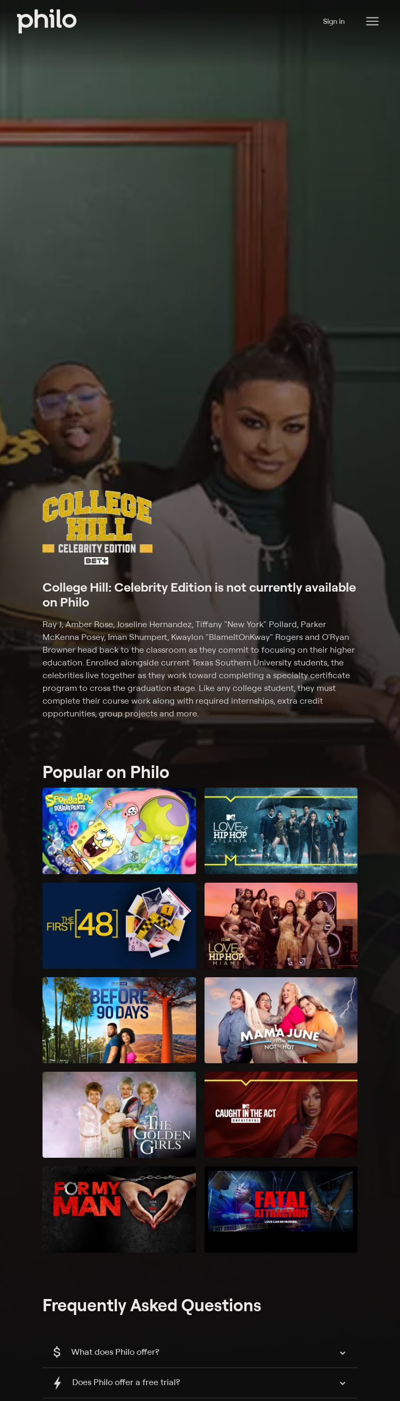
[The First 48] (119, 926)
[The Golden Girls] (119, 1115)
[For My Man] (119, 1209)
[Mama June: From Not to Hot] (281, 1020)
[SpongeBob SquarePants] (119, 831)
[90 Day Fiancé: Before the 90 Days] (119, 1020)
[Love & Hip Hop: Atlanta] (281, 831)
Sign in (334, 20)
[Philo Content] (372, 21)
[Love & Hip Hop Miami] (281, 926)
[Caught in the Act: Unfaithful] (281, 1115)
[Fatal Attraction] (281, 1209)
